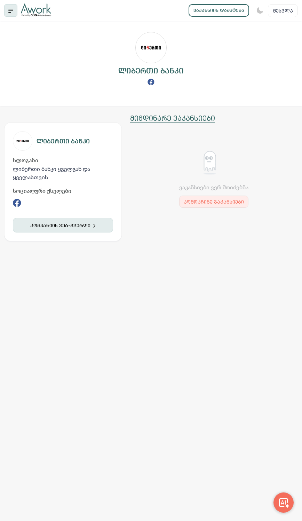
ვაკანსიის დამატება (218, 10)
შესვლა (283, 11)
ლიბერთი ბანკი (63, 141)
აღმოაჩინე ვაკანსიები (214, 202)
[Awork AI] (283, 502)
